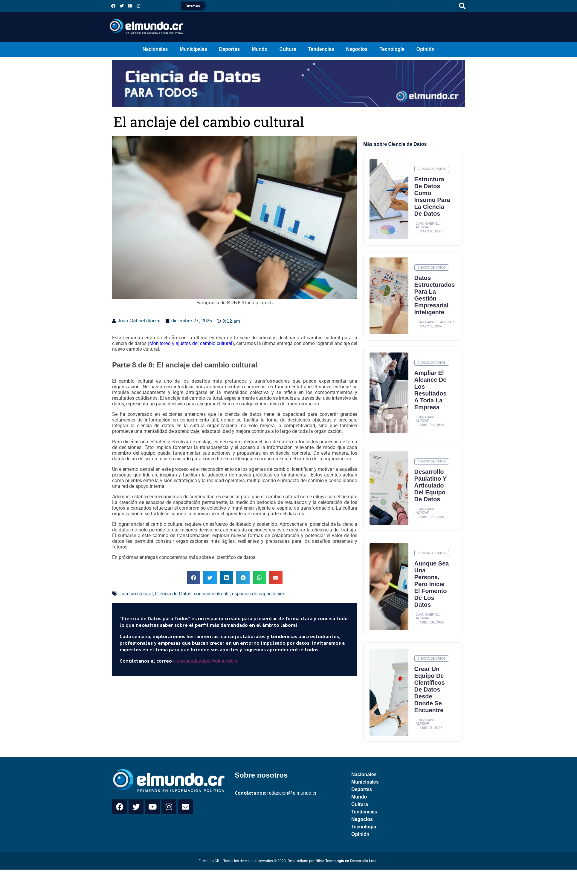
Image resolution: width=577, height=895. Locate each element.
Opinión (425, 49)
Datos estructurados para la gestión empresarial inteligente (434, 302)
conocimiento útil (211, 593)
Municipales (193, 49)
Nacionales (155, 49)
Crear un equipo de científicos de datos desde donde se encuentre (429, 698)
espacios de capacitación (259, 593)
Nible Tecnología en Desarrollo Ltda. (346, 870)
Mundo (259, 49)
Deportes (229, 49)
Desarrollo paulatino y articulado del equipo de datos (430, 493)
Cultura (288, 49)
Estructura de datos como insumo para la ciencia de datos (429, 200)
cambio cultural (136, 593)
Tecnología (392, 49)
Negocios (356, 49)
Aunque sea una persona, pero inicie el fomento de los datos (431, 592)
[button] (462, 6)
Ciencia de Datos (173, 593)
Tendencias (321, 49)
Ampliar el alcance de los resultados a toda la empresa (430, 397)
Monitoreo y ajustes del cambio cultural (190, 343)
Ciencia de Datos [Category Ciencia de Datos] (432, 169)
